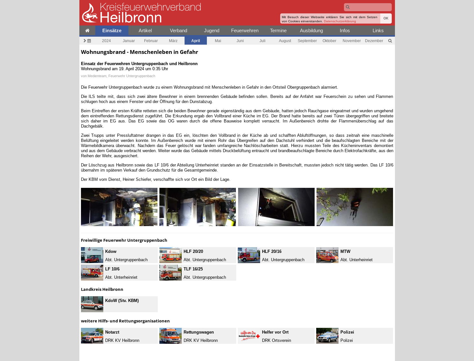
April (195, 40)
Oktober (329, 40)
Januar (129, 40)
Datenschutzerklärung (340, 21)
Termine (278, 30)
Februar (151, 40)
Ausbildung (311, 30)
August (285, 40)
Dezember (374, 40)
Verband (178, 30)
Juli (262, 40)
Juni (240, 40)
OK (386, 18)
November (352, 40)
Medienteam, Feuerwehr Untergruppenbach (121, 76)
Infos (345, 30)
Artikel (145, 30)
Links (378, 30)
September (307, 40)
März (173, 40)
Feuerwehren (245, 30)
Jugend (211, 30)
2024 (106, 40)
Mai (218, 40)
